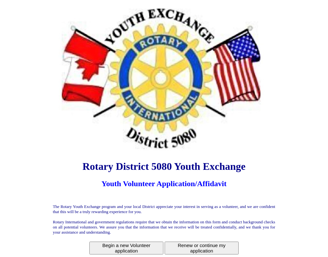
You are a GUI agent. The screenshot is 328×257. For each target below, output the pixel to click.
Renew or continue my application (202, 248)
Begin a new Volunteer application (126, 248)
